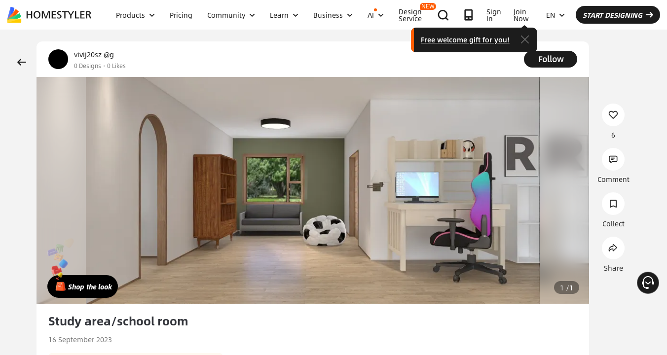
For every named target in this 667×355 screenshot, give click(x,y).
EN (555, 14)
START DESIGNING (618, 14)
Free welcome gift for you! (465, 39)
